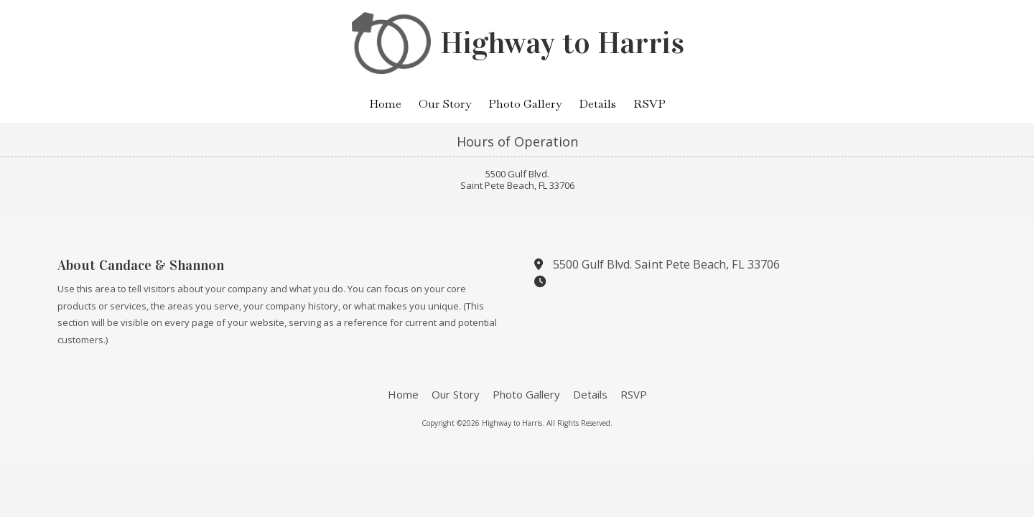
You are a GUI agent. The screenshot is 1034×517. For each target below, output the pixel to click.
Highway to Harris (562, 43)
